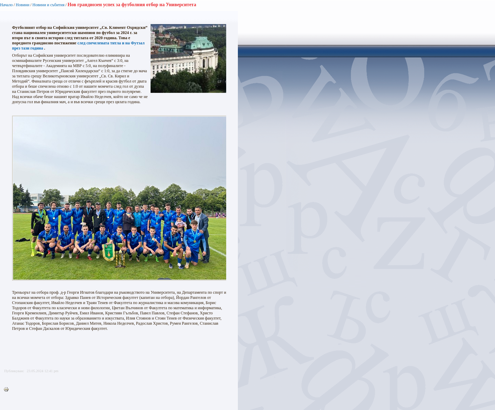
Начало (6, 4)
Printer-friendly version (7, 390)
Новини (23, 4)
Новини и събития (48, 4)
